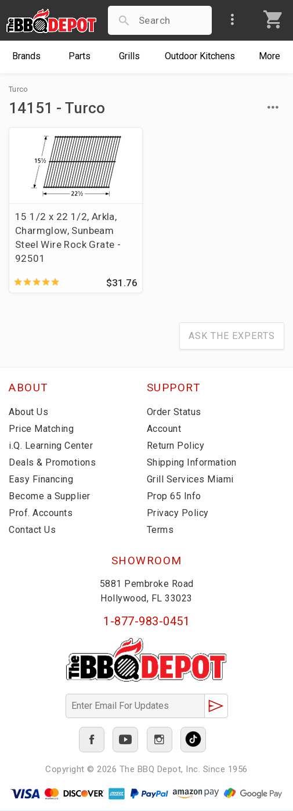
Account (164, 429)
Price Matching (41, 429)
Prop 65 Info (174, 496)
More (269, 56)
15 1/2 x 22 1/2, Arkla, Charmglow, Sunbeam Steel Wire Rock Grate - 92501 (68, 237)
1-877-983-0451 (146, 622)
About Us (28, 412)
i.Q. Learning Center (51, 446)
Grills (129, 56)
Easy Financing (41, 479)
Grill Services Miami (190, 479)
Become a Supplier (50, 496)
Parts (79, 56)
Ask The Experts (232, 336)
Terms (160, 530)
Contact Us (32, 530)
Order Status (174, 412)
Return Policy (176, 446)
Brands (26, 56)
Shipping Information (192, 462)
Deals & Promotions (52, 462)
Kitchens (200, 56)
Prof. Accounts (41, 513)
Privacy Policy (178, 513)
